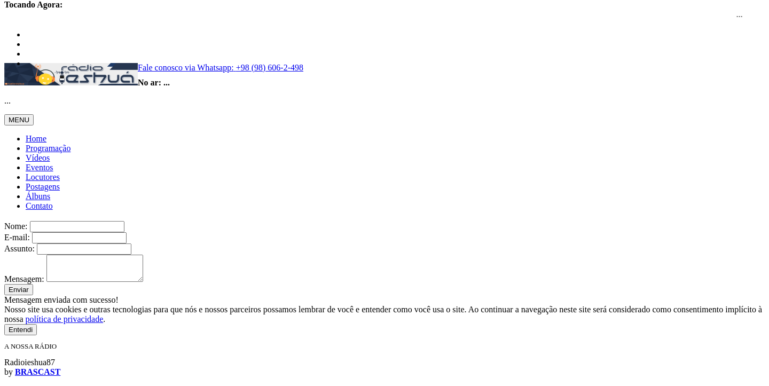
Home (36, 138)
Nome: (16, 226)
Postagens (43, 186)
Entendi (21, 334)
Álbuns (38, 196)
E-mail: (17, 237)
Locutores (43, 177)
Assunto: (19, 248)
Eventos (39, 167)
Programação (48, 148)
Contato (39, 205)
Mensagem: (24, 283)
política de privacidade (65, 323)
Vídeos (38, 157)
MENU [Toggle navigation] (19, 120)
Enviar (19, 294)
